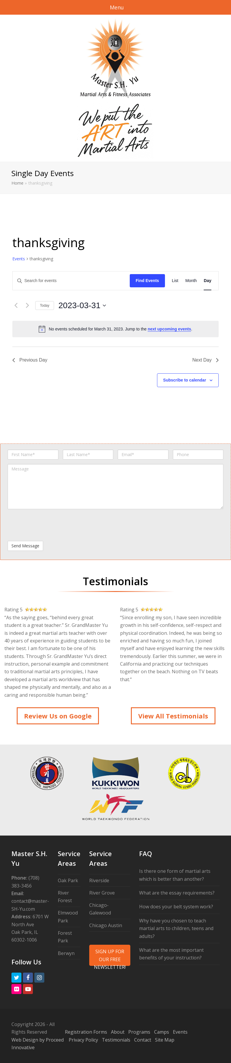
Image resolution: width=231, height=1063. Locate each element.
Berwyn (66, 953)
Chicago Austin (105, 925)
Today (44, 305)
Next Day (205, 359)
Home (17, 183)
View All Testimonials (173, 715)
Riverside (99, 880)
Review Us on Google (58, 715)
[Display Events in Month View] (191, 280)
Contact (142, 1040)
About (117, 1032)
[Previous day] (15, 305)
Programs (139, 1032)
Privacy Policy (83, 1040)
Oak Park (68, 880)
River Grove (102, 893)
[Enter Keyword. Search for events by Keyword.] (71, 280)
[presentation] (52, 525)
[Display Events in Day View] (207, 280)
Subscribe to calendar (184, 380)
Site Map (164, 1040)
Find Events (147, 280)
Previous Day (29, 359)
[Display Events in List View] (175, 280)
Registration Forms (86, 1032)
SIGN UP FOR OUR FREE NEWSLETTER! (110, 957)
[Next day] (27, 305)
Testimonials (116, 1040)
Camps (161, 1032)
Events (18, 258)
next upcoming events (169, 329)
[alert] (115, 329)
